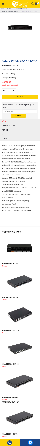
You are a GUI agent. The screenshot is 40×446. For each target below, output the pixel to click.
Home (2, 9)
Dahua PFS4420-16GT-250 (28, 11)
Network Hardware (20, 9)
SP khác (8, 9)
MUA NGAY (20, 97)
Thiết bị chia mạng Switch (9, 11)
